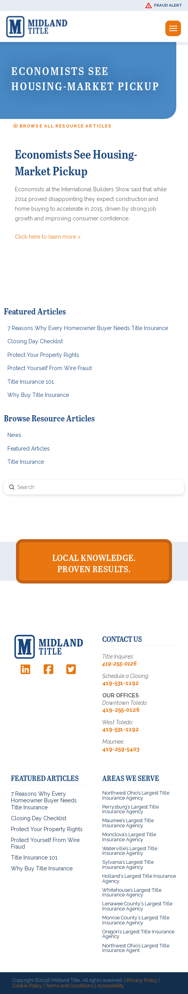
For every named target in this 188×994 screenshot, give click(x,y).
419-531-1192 (120, 683)
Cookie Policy (27, 986)
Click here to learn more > (48, 237)
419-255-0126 (119, 663)
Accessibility (110, 986)
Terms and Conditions (70, 986)
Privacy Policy (141, 980)
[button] (164, 5)
